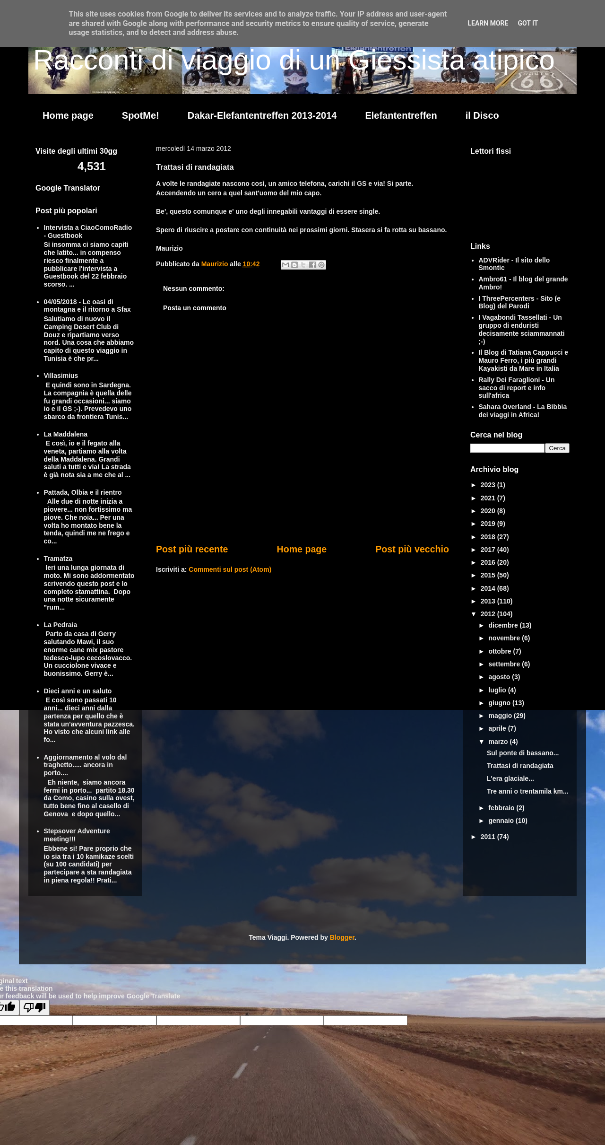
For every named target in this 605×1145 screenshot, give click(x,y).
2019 (489, 523)
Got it (528, 23)
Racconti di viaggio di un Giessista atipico (294, 60)
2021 (489, 498)
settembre (505, 664)
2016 (489, 562)
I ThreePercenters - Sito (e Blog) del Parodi (520, 302)
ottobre (500, 651)
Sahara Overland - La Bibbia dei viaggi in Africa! (523, 411)
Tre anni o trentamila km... (528, 791)
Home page (68, 115)
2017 (489, 549)
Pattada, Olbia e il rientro (83, 492)
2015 (489, 575)
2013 (489, 601)
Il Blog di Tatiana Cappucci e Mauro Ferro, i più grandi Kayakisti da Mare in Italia (524, 360)
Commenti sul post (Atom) (230, 569)
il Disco (482, 115)
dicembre (503, 625)
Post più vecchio (412, 549)
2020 (489, 511)
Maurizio (215, 264)
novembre (505, 638)
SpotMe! (140, 115)
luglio (498, 690)
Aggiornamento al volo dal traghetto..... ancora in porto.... (85, 765)
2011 (489, 836)
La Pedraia (61, 625)
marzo (499, 741)
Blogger (342, 937)
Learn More (487, 23)
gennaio (502, 820)
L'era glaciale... (510, 778)
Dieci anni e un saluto (78, 691)
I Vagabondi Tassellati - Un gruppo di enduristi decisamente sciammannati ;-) (522, 329)
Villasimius (61, 375)
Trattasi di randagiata (520, 765)
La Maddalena (66, 434)
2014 (489, 588)
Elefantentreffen (401, 115)
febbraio (502, 808)
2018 (489, 537)
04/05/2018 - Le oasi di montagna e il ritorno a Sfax (87, 306)
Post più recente (192, 549)
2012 (489, 614)
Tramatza (58, 558)
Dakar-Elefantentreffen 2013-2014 (262, 115)
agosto (500, 677)
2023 (489, 485)
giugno (500, 703)
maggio (501, 715)
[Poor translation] (34, 1007)
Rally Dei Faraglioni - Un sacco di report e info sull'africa (517, 388)
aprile (498, 728)
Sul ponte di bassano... (523, 753)
